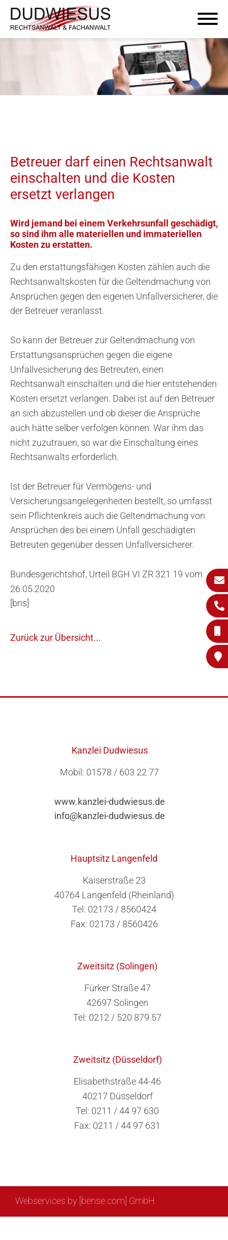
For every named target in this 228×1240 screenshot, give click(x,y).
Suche (54, 1228)
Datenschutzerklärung (168, 1228)
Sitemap (19, 1228)
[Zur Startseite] (61, 28)
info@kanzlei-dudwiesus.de (109, 815)
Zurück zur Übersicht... (55, 637)
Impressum (95, 1228)
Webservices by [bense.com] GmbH (85, 1200)
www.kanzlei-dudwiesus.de (109, 801)
